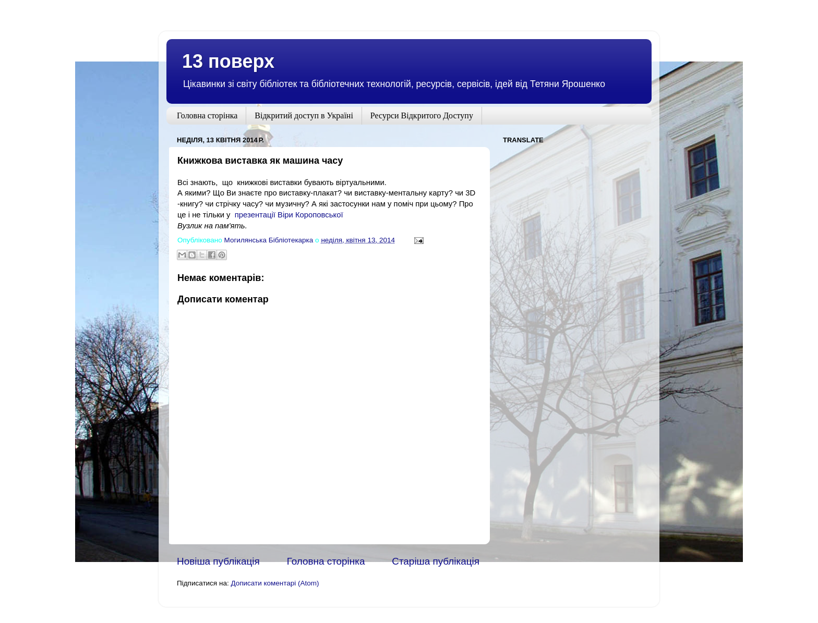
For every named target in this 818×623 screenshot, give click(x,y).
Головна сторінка (207, 115)
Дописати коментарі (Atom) (275, 583)
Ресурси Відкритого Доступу (421, 115)
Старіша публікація (435, 561)
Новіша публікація (218, 561)
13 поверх (228, 61)
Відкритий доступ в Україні (304, 115)
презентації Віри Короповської (289, 215)
